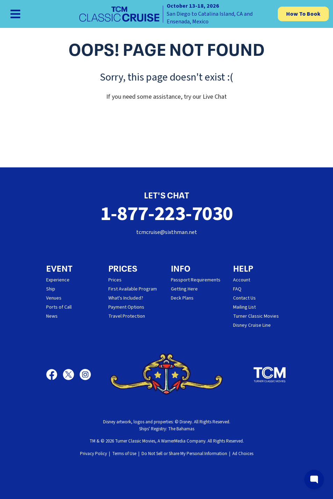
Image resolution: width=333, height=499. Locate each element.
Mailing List (244, 307)
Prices (115, 280)
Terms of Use (124, 454)
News (52, 316)
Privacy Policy (93, 454)
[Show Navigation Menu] (15, 14)
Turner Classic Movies (256, 316)
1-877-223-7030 (166, 213)
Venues (53, 298)
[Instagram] (85, 374)
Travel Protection (126, 316)
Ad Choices (242, 454)
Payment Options (126, 307)
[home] (166, 14)
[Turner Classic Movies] (269, 374)
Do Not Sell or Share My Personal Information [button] (184, 454)
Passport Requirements (195, 280)
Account (241, 280)
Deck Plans (182, 298)
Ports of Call (59, 307)
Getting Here (184, 289)
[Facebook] (54, 374)
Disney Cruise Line (252, 325)
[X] (71, 374)
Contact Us (244, 298)
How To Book (303, 14)
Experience (58, 280)
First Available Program (132, 289)
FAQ (237, 289)
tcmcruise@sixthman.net (166, 232)
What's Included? (125, 298)
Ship (50, 289)
